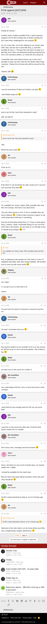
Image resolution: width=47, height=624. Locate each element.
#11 (45, 325)
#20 (45, 513)
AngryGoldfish (10, 562)
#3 (45, 108)
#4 (45, 130)
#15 (45, 403)
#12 (45, 343)
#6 (45, 181)
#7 (45, 201)
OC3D (5, 614)
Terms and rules (15, 618)
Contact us (5, 618)
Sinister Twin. (11, 551)
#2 (45, 85)
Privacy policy (27, 618)
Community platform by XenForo (19, 622)
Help (34, 618)
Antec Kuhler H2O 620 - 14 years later (22, 569)
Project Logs (16, 553)
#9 (45, 278)
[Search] (44, 2)
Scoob (8, 571)
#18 (45, 461)
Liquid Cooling (15, 571)
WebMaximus (10, 592)
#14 (45, 383)
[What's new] (40, 2)
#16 (45, 423)
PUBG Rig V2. (12, 578)
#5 (45, 163)
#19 (45, 493)
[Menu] (3, 2)
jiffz (4, 13)
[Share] (42, 27)
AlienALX (9, 553)
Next (25, 535)
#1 (45, 27)
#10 (45, 305)
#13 (45, 366)
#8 (45, 243)
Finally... (9, 560)
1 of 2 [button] (17, 535)
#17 (45, 443)
